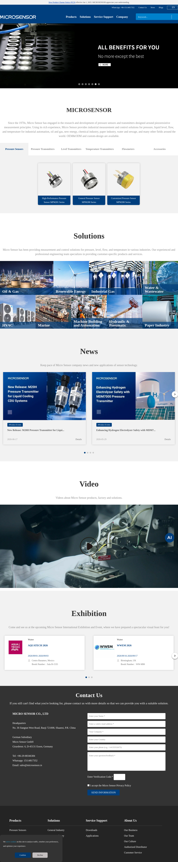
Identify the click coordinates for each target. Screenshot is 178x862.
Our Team (129, 829)
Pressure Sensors (17, 824)
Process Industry (56, 829)
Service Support (103, 16)
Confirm (23, 855)
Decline (40, 855)
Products (71, 16)
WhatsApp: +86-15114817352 (123, 7)
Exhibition (88, 607)
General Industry (56, 824)
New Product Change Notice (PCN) (62, 2)
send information (103, 786)
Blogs (161, 7)
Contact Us (142, 7)
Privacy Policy (123, 779)
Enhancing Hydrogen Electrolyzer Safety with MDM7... (126, 424)
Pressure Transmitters (20, 829)
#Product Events (15, 419)
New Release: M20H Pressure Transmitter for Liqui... (35, 424)
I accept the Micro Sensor (110, 779)
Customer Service (133, 846)
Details (79, 433)
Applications (92, 829)
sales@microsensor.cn (31, 759)
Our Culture (130, 835)
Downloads (91, 824)
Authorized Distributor (135, 841)
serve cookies (11, 842)
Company (122, 16)
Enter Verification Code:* (100, 770)
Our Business (130, 824)
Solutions (85, 16)
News (153, 7)
